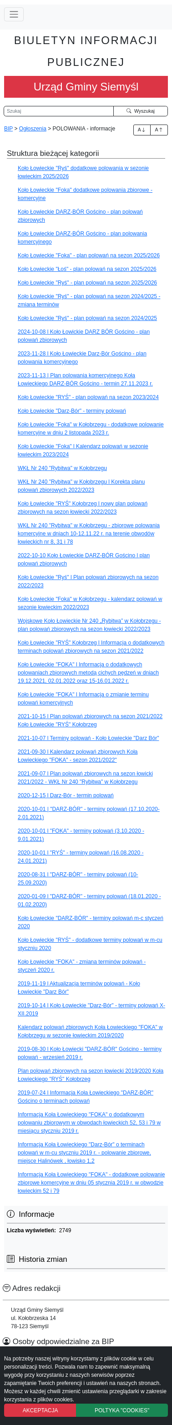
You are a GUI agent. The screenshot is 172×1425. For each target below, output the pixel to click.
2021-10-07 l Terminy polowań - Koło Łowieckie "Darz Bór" (88, 738)
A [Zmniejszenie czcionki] (159, 129)
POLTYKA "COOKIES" (122, 1410)
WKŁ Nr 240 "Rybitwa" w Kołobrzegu (62, 468)
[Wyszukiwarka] (59, 111)
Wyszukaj (140, 111)
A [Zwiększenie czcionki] (142, 129)
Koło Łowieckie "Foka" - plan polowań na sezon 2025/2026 (89, 255)
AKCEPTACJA (40, 1410)
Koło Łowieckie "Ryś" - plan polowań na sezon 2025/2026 (87, 283)
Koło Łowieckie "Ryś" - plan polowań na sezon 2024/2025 (87, 318)
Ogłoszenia (32, 128)
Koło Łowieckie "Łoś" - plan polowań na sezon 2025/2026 (87, 269)
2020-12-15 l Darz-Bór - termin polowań (66, 795)
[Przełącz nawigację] (14, 14)
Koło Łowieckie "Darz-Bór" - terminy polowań (72, 411)
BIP (8, 128)
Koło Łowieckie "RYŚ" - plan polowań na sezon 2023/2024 (88, 397)
